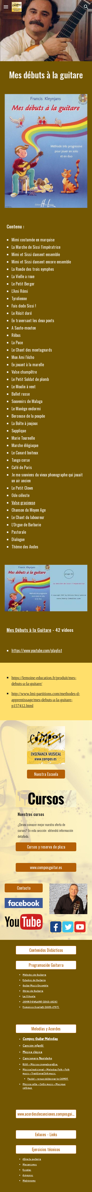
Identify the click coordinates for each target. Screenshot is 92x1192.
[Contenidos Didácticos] (46, 950)
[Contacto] (23, 888)
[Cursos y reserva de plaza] (46, 847)
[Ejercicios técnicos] (46, 1149)
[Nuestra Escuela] (46, 774)
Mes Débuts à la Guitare (29, 629)
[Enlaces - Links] (46, 1134)
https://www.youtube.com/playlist (37, 650)
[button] (6, 6)
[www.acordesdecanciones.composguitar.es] (46, 1114)
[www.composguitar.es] (46, 867)
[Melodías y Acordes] (46, 1029)
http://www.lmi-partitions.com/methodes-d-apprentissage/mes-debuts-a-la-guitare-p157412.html (46, 700)
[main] (46, 74)
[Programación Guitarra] (46, 965)
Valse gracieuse (23, 503)
